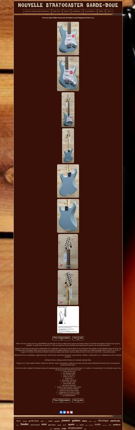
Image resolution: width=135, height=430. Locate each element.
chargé (25, 421)
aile (51, 429)
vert (86, 425)
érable (98, 424)
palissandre (104, 425)
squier (71, 424)
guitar (90, 421)
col (45, 421)
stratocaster (75, 428)
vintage (17, 425)
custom (59, 425)
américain (115, 420)
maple (50, 421)
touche (82, 425)
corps (64, 428)
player (95, 421)
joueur (65, 420)
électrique (103, 420)
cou (77, 425)
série (42, 421)
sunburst (116, 424)
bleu (85, 429)
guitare (76, 420)
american (57, 429)
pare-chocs (52, 425)
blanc (84, 421)
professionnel (35, 425)
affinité (64, 425)
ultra (109, 425)
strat (44, 424)
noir (18, 421)
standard (57, 421)
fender (25, 424)
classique (91, 425)
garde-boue (34, 421)
